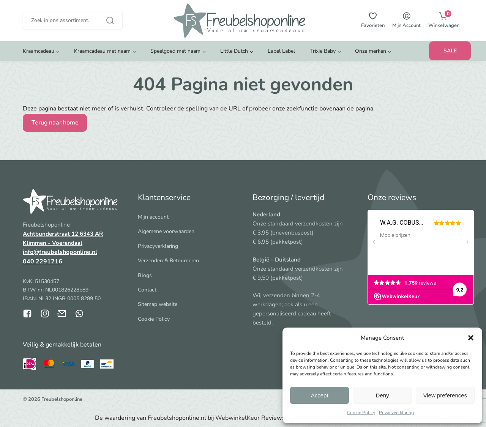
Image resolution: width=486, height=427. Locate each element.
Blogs (145, 275)
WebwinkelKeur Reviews (250, 418)
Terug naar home (55, 122)
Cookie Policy (361, 413)
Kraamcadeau (38, 51)
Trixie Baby (323, 51)
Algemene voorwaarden (166, 231)
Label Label (281, 51)
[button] (471, 338)
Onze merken (370, 51)
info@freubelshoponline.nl (60, 252)
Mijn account (153, 217)
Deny (382, 395)
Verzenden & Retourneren (168, 260)
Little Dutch (234, 51)
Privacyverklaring (396, 413)
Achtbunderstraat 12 (51, 234)
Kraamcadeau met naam (102, 51)
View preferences (445, 395)
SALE (450, 50)
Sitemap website (157, 304)
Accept (319, 395)
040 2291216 (42, 261)
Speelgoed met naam (175, 51)
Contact (147, 289)
